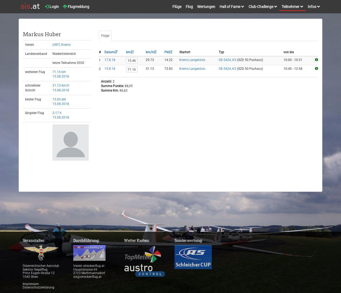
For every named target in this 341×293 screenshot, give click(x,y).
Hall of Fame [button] (232, 7)
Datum (110, 52)
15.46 (132, 61)
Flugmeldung (76, 7)
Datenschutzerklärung (38, 287)
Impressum (31, 284)
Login (52, 7)
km (130, 52)
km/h (151, 52)
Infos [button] (314, 7)
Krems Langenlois (192, 60)
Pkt (168, 52)
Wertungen (206, 7)
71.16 (132, 69)
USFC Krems (61, 45)
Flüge (176, 7)
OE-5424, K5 (227, 60)
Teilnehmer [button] (292, 7)
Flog (189, 7)
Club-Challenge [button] (263, 7)
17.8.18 (109, 60)
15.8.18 (109, 69)
